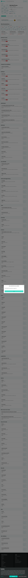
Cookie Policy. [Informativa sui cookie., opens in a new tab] (21, 574)
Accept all (13, 576)
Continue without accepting (22, 576)
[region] (14, 572)
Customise (2, 576)
